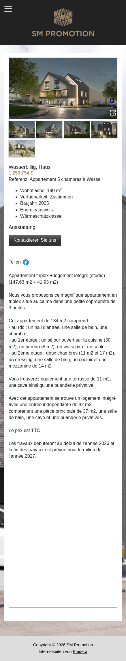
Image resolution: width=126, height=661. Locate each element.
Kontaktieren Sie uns (35, 240)
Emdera (80, 651)
